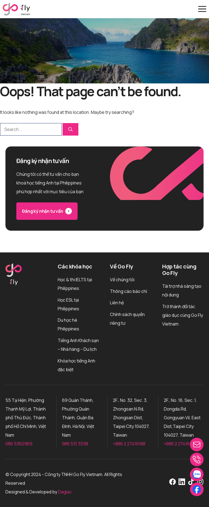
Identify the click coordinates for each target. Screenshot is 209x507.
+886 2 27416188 (129, 444)
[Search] (70, 129)
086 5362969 (18, 444)
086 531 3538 (75, 444)
